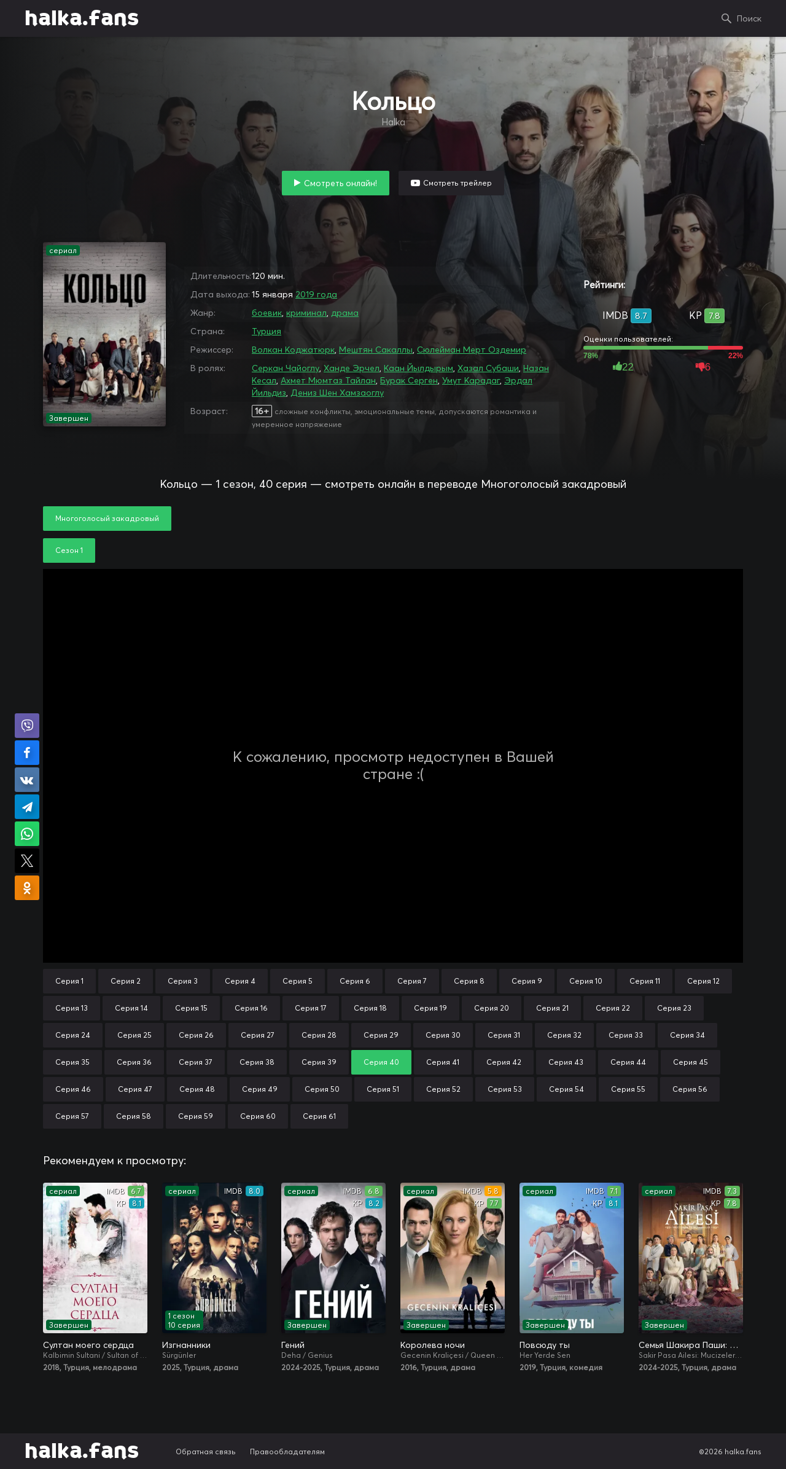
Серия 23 (674, 1008)
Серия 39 (319, 1062)
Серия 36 (134, 1062)
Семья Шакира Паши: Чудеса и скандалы (691, 1344)
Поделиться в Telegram (27, 806)
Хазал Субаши (488, 368)
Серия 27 (257, 1035)
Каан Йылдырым (418, 368)
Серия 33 (626, 1035)
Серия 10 (585, 980)
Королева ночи (432, 1344)
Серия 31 (504, 1035)
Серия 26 (196, 1035)
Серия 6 (355, 980)
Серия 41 (442, 1062)
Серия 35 (72, 1062)
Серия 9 (527, 980)
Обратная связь (206, 1451)
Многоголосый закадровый (107, 518)
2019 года (316, 294)
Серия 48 (197, 1089)
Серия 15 (191, 1008)
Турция (266, 331)
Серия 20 (491, 1008)
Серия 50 (322, 1089)
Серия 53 (505, 1089)
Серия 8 (469, 980)
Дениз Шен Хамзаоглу (337, 392)
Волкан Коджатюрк (293, 349)
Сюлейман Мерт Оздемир (471, 349)
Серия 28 (319, 1035)
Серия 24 (72, 1035)
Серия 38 (256, 1062)
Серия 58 (133, 1116)
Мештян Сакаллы (376, 349)
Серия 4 (240, 980)
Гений (293, 1344)
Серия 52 (443, 1089)
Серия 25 (134, 1035)
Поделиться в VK (27, 779)
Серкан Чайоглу (285, 368)
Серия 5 (297, 980)
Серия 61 (319, 1116)
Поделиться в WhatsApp (27, 833)
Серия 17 (311, 1008)
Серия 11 (644, 980)
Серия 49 (260, 1089)
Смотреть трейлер (457, 182)
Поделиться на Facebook (27, 752)
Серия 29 (381, 1035)
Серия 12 (703, 980)
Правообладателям (287, 1451)
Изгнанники (186, 1344)
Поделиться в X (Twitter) (27, 860)
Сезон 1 (69, 550)
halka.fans (82, 18)
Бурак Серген (409, 380)
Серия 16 (251, 1008)
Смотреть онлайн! (340, 183)
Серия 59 (195, 1116)
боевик (267, 312)
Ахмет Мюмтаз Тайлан (328, 380)
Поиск (749, 18)
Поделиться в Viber (27, 725)
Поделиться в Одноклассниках (27, 888)
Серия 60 (258, 1116)
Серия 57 (72, 1116)
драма (345, 312)
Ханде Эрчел (351, 368)
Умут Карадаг (471, 380)
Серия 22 (613, 1008)
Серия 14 (131, 1008)
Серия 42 (503, 1062)
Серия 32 (564, 1035)
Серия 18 (370, 1008)
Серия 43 (565, 1062)
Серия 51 (383, 1089)
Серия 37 (195, 1062)
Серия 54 (566, 1089)
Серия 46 (73, 1089)
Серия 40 (381, 1062)
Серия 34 (687, 1035)
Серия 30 (443, 1035)
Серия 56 (689, 1089)
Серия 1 (69, 980)
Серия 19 (430, 1008)
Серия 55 (628, 1089)
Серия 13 (71, 1008)
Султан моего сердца (88, 1344)
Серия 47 (135, 1089)
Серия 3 (183, 980)
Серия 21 (552, 1008)
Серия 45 (690, 1062)
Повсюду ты (544, 1344)
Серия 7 (412, 980)
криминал (306, 312)
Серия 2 (126, 980)
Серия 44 (628, 1062)
